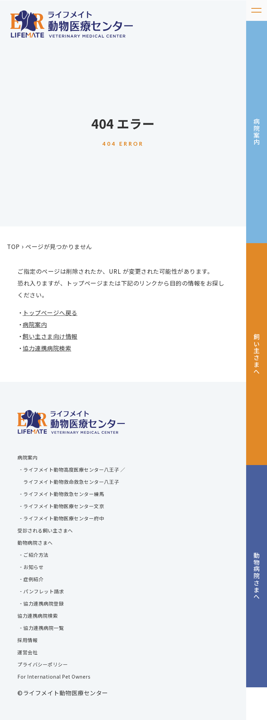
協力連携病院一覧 (43, 627)
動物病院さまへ (256, 603)
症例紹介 (33, 579)
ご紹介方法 (36, 554)
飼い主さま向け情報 (50, 336)
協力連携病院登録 (43, 603)
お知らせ (33, 566)
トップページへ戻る (50, 312)
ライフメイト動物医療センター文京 (63, 506)
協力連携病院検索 (47, 348)
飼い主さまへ (256, 370)
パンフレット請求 (43, 591)
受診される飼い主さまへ (45, 530)
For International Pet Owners (53, 676)
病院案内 (256, 137)
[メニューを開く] (256, 10)
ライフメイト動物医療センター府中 (63, 518)
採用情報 (27, 640)
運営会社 (27, 652)
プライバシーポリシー (42, 664)
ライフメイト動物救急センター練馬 (63, 493)
